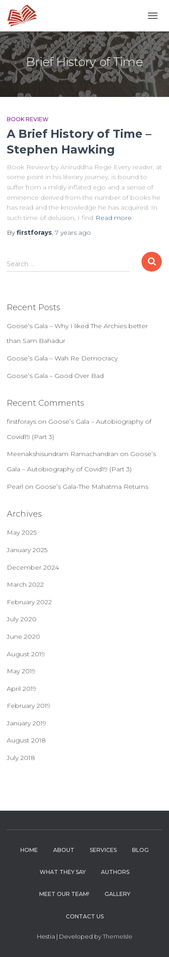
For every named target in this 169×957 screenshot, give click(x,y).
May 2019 (21, 671)
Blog (140, 850)
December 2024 (33, 567)
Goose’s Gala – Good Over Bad (55, 376)
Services (103, 850)
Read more (114, 218)
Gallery (117, 894)
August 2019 (26, 654)
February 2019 (28, 706)
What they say (63, 872)
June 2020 (23, 636)
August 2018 (26, 740)
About (63, 850)
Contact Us (85, 916)
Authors (115, 872)
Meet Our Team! (64, 894)
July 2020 (22, 619)
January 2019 (26, 723)
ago (73, 232)
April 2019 (22, 689)
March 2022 (25, 584)
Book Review (28, 119)
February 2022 (29, 602)
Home (29, 850)
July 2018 (21, 758)
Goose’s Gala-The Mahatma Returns (91, 487)
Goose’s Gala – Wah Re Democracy (62, 358)
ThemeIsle (117, 936)
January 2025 (27, 550)
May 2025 (22, 532)
